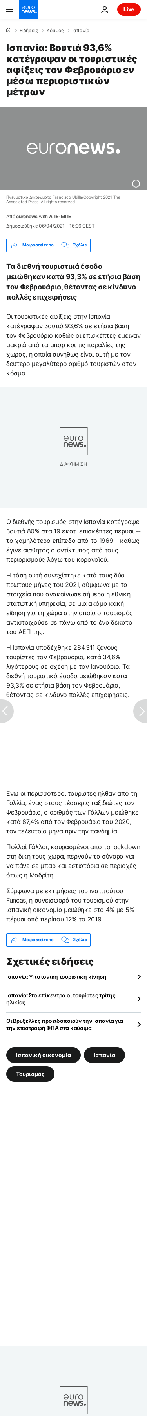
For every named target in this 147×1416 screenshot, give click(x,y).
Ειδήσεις (29, 30)
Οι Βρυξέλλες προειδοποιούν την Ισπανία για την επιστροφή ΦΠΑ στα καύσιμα (64, 1024)
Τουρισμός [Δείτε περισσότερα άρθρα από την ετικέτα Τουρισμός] (30, 1073)
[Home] (8, 30)
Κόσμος (55, 30)
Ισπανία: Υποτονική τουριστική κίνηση (56, 976)
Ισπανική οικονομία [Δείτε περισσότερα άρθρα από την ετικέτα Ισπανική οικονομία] (43, 1054)
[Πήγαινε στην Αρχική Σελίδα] (28, 9)
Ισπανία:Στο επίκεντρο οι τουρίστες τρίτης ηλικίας (61, 999)
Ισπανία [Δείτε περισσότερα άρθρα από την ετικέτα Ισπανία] (104, 1054)
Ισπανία (81, 30)
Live (128, 9)
